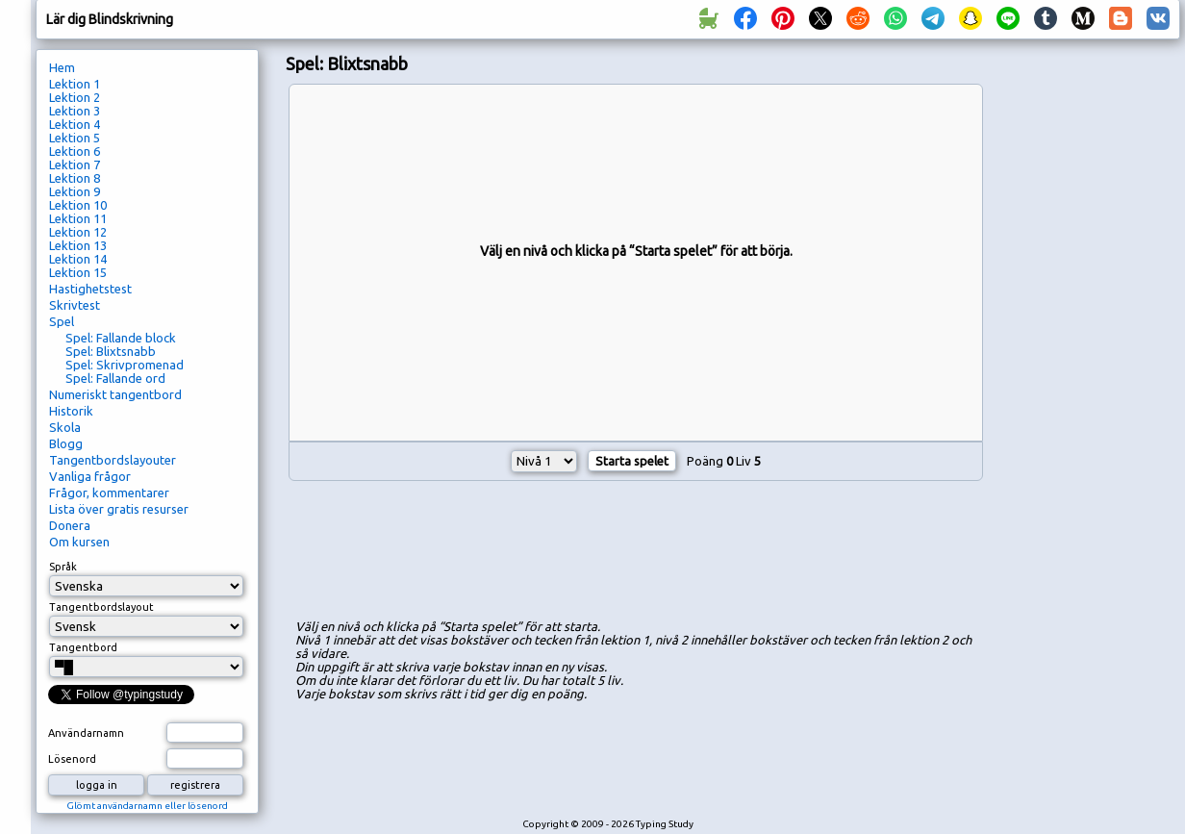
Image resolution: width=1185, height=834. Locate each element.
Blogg (66, 443)
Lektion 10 (78, 205)
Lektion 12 (78, 232)
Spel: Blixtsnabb (110, 351)
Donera (69, 525)
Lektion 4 (74, 124)
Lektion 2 (74, 97)
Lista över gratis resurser (119, 509)
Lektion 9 (74, 191)
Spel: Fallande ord (115, 378)
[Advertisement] (1090, 371)
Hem (62, 67)
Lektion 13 (78, 245)
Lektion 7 (74, 164)
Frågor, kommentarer (109, 492)
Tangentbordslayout (101, 607)
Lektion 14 (78, 258)
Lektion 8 (74, 178)
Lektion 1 (74, 83)
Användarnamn (86, 733)
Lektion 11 (78, 218)
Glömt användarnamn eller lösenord (147, 805)
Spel (61, 321)
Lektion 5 (74, 137)
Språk (63, 566)
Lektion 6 (74, 151)
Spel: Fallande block (120, 337)
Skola (65, 427)
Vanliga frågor (90, 476)
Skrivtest (74, 305)
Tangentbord (83, 647)
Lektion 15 (78, 272)
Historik (71, 410)
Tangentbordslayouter (112, 460)
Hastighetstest (90, 288)
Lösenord (72, 759)
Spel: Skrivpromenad (124, 364)
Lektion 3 (74, 110)
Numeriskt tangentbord (115, 394)
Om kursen (79, 541)
